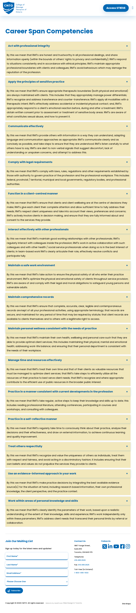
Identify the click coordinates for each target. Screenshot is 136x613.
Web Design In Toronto (72, 604)
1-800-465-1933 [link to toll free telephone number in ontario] (81, 572)
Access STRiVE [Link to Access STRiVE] (115, 8)
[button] (116, 8)
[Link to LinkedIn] (110, 547)
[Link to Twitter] (104, 547)
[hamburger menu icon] (132, 8)
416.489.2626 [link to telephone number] (80, 560)
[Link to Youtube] (116, 547)
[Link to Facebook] (122, 547)
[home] (15, 7)
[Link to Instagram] (128, 547)
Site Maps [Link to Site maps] (126, 605)
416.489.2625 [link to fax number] (83, 564)
